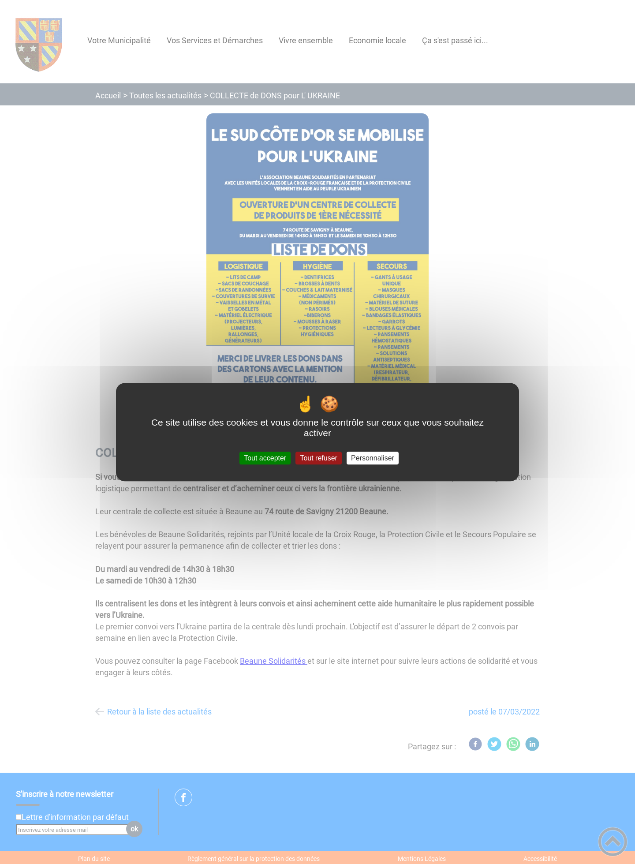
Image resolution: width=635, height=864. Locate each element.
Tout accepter (265, 458)
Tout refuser (318, 458)
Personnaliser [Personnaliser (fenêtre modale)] (372, 458)
